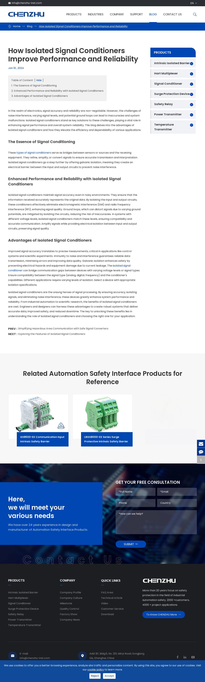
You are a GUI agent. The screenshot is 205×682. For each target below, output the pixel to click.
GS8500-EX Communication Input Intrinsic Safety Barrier (47, 441)
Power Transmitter (168, 114)
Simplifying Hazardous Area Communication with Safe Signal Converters (63, 330)
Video (104, 606)
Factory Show (68, 616)
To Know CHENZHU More (163, 618)
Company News (70, 622)
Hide (39, 80)
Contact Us (172, 14)
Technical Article (111, 600)
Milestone (66, 606)
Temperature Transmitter (164, 127)
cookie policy (95, 669)
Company (117, 14)
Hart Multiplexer (166, 73)
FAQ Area (107, 595)
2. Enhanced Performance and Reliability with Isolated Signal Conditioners (57, 91)
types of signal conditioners (33, 153)
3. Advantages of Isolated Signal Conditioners (39, 96)
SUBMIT (131, 546)
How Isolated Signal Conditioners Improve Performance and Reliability (83, 26)
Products (74, 14)
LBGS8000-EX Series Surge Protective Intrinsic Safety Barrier (111, 441)
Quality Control (69, 611)
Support (136, 14)
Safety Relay (163, 104)
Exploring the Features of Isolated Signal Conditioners (51, 335)
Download (107, 616)
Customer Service (112, 611)
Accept (109, 676)
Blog (153, 14)
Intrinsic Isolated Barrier (172, 63)
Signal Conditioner (168, 84)
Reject (95, 676)
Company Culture (71, 600)
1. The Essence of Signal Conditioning (34, 85)
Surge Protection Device (172, 94)
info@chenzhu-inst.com (27, 3)
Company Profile (70, 595)
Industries (95, 14)
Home (16, 26)
